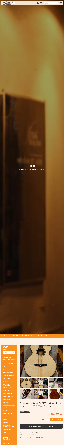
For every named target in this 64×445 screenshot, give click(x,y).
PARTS (5, 410)
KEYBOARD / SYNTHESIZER (7, 403)
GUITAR (5, 366)
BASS (4, 369)
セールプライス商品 (8, 363)
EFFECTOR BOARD (8, 396)
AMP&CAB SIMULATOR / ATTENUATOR (7, 385)
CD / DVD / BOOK (7, 430)
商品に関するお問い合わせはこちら (41, 426)
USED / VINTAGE (7, 393)
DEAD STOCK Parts (8, 413)
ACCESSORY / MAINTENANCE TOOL (8, 426)
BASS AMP (6, 381)
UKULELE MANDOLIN (8, 375)
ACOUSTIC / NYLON (8, 372)
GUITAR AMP (6, 378)
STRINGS (5, 422)
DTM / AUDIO (6, 399)
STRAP (5, 419)
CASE (4, 416)
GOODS (5, 433)
